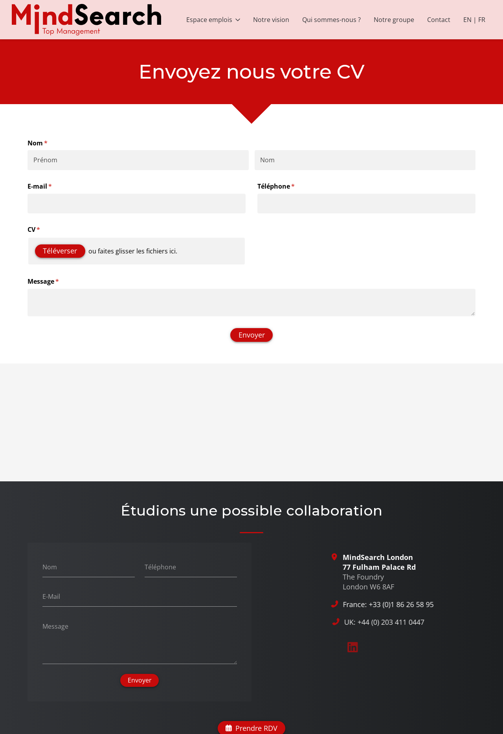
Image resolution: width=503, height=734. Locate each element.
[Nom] (365, 160)
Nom (49, 566)
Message (53, 281)
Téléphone (285, 186)
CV (43, 229)
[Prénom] (138, 160)
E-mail (49, 186)
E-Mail (51, 596)
